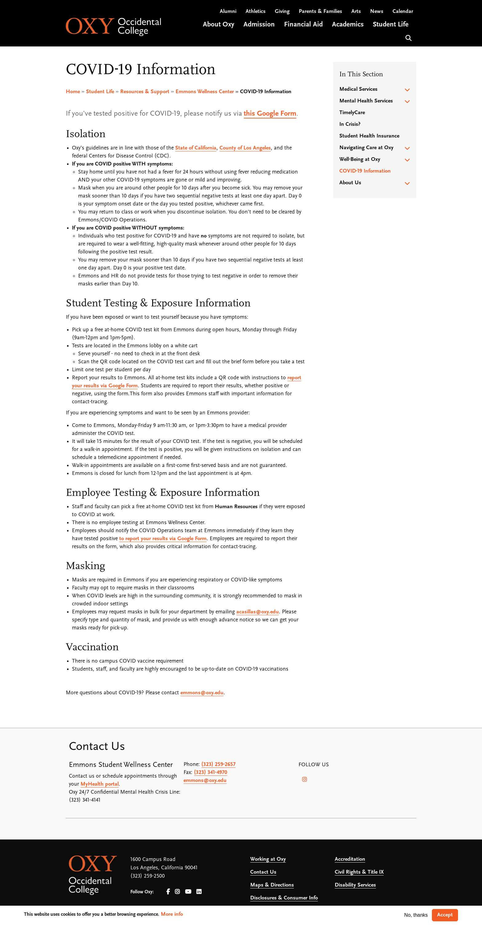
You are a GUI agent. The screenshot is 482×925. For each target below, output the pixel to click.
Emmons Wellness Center (205, 92)
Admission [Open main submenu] (259, 25)
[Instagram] (304, 780)
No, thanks (416, 915)
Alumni (228, 12)
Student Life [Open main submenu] (391, 25)
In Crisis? (350, 125)
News (376, 12)
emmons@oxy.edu (201, 693)
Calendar (403, 12)
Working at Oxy (268, 860)
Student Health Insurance (369, 136)
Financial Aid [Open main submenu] (303, 25)
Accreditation (350, 860)
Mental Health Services (366, 101)
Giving (282, 12)
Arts (356, 12)
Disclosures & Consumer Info (284, 898)
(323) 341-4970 (210, 773)
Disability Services (355, 885)
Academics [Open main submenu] (348, 25)
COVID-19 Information (365, 171)
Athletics (256, 12)
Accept (445, 915)
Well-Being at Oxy (359, 160)
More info (172, 914)
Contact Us (263, 872)
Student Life (100, 92)
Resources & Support (144, 92)
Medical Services (358, 90)
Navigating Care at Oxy (366, 148)
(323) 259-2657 (218, 765)
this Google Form (270, 114)
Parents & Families (320, 12)
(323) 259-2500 (147, 876)
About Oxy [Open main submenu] (218, 25)
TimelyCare (352, 113)
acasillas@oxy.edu (257, 612)
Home (73, 92)
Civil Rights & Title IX (359, 872)
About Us (350, 183)
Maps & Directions (272, 885)
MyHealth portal (100, 784)
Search (407, 38)
